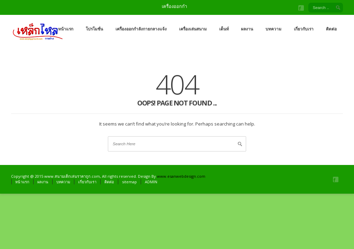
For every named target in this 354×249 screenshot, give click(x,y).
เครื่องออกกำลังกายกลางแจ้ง (141, 29)
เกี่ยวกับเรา (304, 29)
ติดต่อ (331, 29)
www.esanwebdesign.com (181, 176)
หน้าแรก (65, 29)
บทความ (273, 29)
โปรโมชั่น (94, 29)
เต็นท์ (224, 29)
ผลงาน (247, 29)
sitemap (129, 181)
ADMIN (151, 181)
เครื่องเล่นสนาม (193, 29)
